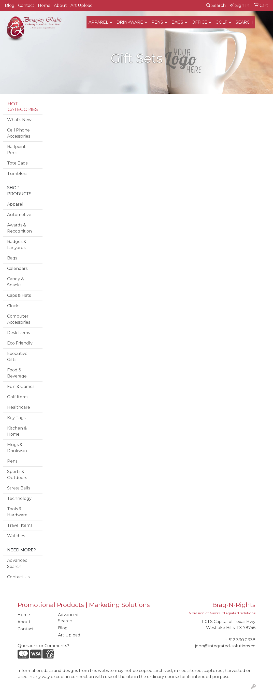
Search (216, 5)
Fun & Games (20, 386)
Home (44, 5)
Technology (19, 498)
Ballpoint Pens (16, 149)
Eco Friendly (20, 343)
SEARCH (244, 22)
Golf (221, 22)
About (60, 5)
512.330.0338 (242, 639)
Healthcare (18, 407)
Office (199, 22)
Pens (157, 22)
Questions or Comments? (43, 645)
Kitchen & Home (17, 431)
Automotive (19, 214)
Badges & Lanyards (16, 244)
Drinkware (130, 22)
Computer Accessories (18, 319)
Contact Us (18, 576)
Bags (177, 22)
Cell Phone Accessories (18, 133)
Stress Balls (18, 488)
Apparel (98, 22)
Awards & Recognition (19, 228)
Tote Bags (17, 163)
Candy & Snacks (15, 281)
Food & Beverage (17, 373)
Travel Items (19, 525)
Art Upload (81, 5)
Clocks (13, 305)
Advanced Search (17, 563)
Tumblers (17, 173)
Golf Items (17, 397)
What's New (19, 119)
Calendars (17, 268)
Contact (26, 5)
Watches (16, 535)
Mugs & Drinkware (17, 447)
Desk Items (18, 332)
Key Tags (16, 417)
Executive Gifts (17, 356)
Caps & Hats (19, 295)
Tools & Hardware (17, 511)
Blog (10, 5)
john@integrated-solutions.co (225, 646)
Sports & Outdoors (17, 474)
